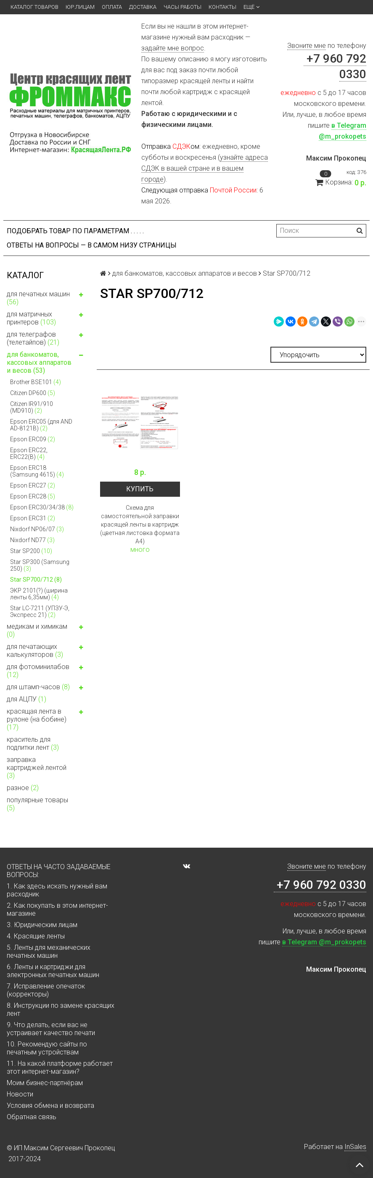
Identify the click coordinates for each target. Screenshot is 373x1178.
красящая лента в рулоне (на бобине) (47, 719)
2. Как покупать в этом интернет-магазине (57, 909)
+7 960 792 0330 (320, 885)
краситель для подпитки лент (33, 743)
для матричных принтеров (47, 318)
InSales (355, 1147)
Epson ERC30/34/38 (42, 507)
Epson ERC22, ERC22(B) (29, 453)
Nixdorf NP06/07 (37, 529)
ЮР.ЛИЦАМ (80, 7)
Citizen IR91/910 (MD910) (31, 407)
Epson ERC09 (32, 439)
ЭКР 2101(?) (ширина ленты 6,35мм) (39, 594)
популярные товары (37, 804)
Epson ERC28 (32, 496)
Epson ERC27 (32, 485)
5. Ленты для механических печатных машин (48, 951)
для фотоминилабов (47, 671)
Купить (139, 489)
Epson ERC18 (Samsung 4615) (37, 471)
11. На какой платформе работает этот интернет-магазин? (60, 1067)
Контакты (222, 7)
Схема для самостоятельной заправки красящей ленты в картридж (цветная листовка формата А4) (140, 524)
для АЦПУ (26, 699)
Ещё (251, 7)
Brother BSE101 (35, 382)
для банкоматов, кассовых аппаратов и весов (47, 362)
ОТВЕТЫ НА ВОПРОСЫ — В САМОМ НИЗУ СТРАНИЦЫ (92, 245)
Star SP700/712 (36, 579)
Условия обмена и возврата (50, 1105)
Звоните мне (306, 46)
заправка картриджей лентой (36, 768)
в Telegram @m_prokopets (324, 942)
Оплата (112, 7)
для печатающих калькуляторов (47, 651)
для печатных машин (47, 298)
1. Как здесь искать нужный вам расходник (57, 890)
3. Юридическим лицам (42, 925)
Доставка (142, 7)
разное (23, 788)
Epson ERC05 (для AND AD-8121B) (41, 425)
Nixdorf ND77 (32, 540)
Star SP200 (31, 551)
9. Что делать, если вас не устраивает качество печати (51, 1029)
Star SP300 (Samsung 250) (39, 565)
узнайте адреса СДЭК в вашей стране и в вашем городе (204, 168)
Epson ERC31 (32, 518)
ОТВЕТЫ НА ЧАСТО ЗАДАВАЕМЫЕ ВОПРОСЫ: (59, 871)
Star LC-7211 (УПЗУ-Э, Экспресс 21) (39, 611)
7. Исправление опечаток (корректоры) (46, 990)
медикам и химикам (47, 630)
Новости (20, 1094)
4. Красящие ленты (36, 936)
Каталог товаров (34, 7)
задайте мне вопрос (172, 48)
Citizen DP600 (32, 393)
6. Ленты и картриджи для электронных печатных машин (53, 971)
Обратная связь (31, 1117)
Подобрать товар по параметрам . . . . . (75, 231)
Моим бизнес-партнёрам (45, 1083)
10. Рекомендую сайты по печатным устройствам (47, 1048)
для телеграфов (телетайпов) (47, 338)
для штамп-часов (47, 688)
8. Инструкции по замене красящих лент (60, 1009)
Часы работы (182, 7)
